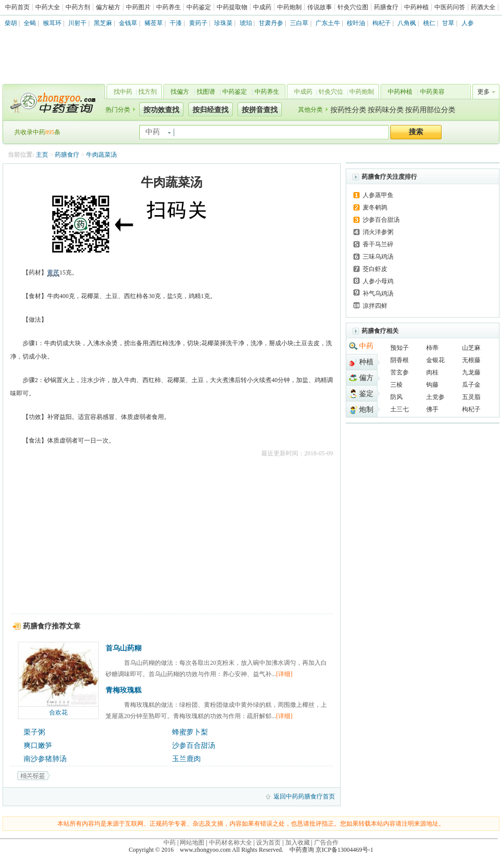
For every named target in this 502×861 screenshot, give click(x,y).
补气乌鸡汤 (378, 293)
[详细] (284, 674)
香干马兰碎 (378, 244)
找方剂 (147, 91)
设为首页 (268, 842)
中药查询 (51, 102)
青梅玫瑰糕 (123, 690)
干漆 (176, 23)
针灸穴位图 (353, 7)
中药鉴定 (198, 7)
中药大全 (47, 7)
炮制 (366, 409)
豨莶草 (153, 23)
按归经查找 (210, 110)
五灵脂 (471, 397)
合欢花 (58, 712)
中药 (366, 346)
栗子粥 (34, 732)
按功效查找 (161, 110)
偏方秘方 (108, 7)
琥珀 (246, 23)
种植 (366, 362)
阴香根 (399, 360)
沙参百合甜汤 (193, 745)
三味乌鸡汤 (378, 256)
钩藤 (432, 384)
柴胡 (11, 23)
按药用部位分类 (430, 110)
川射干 (77, 23)
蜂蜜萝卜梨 (190, 732)
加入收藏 (297, 842)
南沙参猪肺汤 (45, 759)
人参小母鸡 (378, 281)
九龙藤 (471, 372)
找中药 (123, 91)
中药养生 (168, 7)
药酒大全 (483, 7)
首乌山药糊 (123, 648)
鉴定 (366, 393)
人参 (468, 23)
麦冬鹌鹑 (375, 207)
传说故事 (319, 7)
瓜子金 (471, 384)
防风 (396, 397)
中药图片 (138, 7)
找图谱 (206, 91)
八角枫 (407, 23)
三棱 (396, 384)
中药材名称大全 (230, 842)
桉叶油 (356, 23)
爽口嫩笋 (38, 745)
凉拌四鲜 (375, 305)
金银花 (435, 360)
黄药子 (198, 23)
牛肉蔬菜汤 (101, 154)
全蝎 (30, 23)
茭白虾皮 (375, 268)
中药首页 (17, 7)
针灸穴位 (331, 91)
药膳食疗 (386, 7)
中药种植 (416, 7)
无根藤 (471, 360)
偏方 (366, 378)
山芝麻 (471, 347)
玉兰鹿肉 (186, 759)
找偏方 (180, 91)
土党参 (435, 397)
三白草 (299, 23)
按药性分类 (348, 110)
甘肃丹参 (271, 23)
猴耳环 (52, 23)
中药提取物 (232, 7)
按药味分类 (386, 110)
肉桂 (432, 372)
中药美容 (432, 91)
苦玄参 (399, 372)
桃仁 (429, 23)
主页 (42, 154)
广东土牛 (328, 23)
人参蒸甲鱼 (378, 195)
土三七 (399, 409)
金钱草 (128, 23)
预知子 (399, 347)
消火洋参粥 (378, 232)
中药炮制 (289, 7)
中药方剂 (78, 7)
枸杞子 (381, 23)
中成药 (262, 7)
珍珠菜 (223, 23)
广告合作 (326, 842)
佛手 (432, 409)
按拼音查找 (260, 110)
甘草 (448, 23)
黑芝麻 (103, 23)
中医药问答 (449, 7)
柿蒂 (432, 347)
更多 (483, 91)
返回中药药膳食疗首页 (304, 796)
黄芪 (53, 272)
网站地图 (192, 842)
